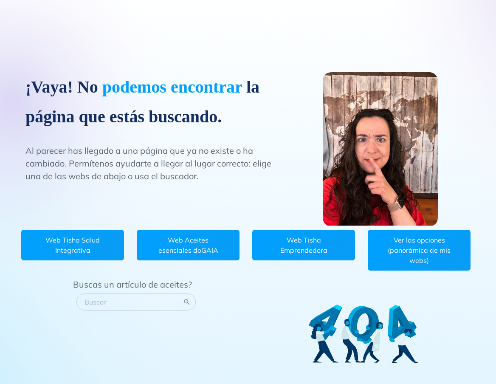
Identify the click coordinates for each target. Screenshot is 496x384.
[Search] (186, 302)
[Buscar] (131, 302)
